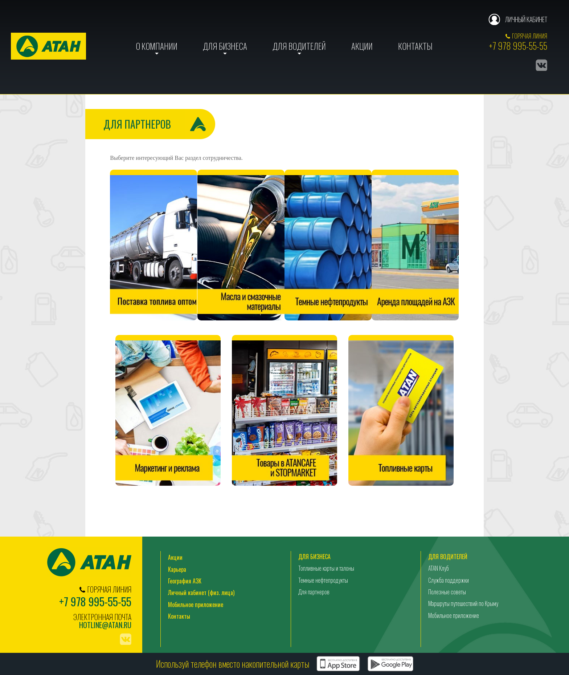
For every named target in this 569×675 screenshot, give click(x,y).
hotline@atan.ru (105, 625)
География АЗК (184, 581)
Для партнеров (313, 592)
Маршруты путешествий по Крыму (463, 604)
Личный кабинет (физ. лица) (201, 593)
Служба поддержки (448, 580)
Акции (362, 46)
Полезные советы (447, 592)
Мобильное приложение (195, 605)
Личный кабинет (526, 19)
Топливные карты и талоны (326, 568)
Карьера (177, 569)
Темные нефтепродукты (323, 580)
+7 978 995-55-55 (518, 45)
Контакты (415, 46)
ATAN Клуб (438, 568)
